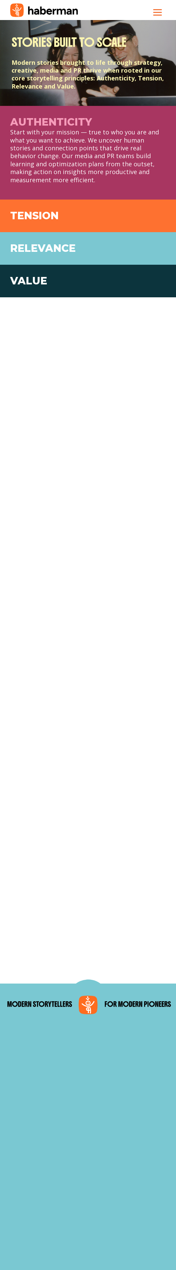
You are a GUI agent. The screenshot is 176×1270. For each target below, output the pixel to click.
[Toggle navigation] (157, 12)
